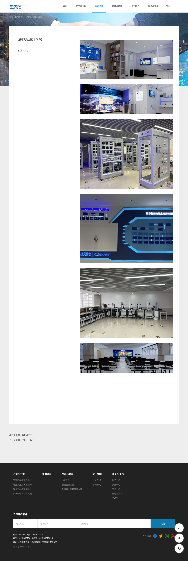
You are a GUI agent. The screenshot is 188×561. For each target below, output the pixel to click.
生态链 (115, 498)
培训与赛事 (117, 6)
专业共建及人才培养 (22, 484)
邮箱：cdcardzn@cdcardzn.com (28, 534)
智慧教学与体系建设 (22, 480)
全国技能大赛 (68, 484)
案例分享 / (20, 17)
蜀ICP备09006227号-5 (22, 547)
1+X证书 (65, 480)
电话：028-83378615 (23, 538)
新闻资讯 (97, 484)
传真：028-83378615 (43, 538)
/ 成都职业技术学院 (33, 17)
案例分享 (99, 6)
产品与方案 (81, 6)
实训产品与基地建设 (22, 489)
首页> (12, 17)
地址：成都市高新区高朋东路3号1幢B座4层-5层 (35, 542)
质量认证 (116, 484)
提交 (163, 523)
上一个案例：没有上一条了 (21, 435)
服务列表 (116, 480)
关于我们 (135, 6)
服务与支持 (153, 6)
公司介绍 (97, 480)
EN (167, 6)
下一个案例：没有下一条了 (21, 440)
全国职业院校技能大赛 (72, 489)
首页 (65, 6)
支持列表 (116, 489)
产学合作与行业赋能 (22, 493)
